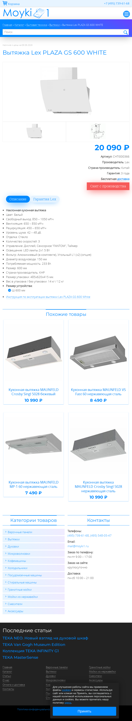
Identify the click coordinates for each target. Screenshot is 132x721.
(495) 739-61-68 (78, 535)
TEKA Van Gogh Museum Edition (34, 644)
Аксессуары (15, 611)
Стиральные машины (22, 582)
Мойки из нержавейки (23, 597)
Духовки (13, 546)
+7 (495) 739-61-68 (116, 3)
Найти (125, 32)
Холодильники (17, 568)
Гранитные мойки (20, 589)
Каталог (7, 671)
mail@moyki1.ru (78, 546)
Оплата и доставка (14, 684)
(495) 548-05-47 (101, 535)
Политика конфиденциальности (35, 709)
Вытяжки (14, 539)
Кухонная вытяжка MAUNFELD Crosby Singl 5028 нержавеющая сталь (98, 486)
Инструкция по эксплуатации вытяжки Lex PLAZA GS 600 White (48, 297)
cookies (66, 689)
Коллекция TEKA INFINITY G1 (31, 651)
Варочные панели (20, 532)
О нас (6, 680)
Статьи (7, 676)
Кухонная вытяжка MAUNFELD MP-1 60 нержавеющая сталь (34, 484)
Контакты (8, 689)
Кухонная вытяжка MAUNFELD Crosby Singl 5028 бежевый (34, 392)
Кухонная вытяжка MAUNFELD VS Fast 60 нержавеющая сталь (98, 392)
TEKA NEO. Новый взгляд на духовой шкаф (45, 638)
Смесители (15, 604)
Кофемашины (17, 561)
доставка (123, 179)
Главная (7, 667)
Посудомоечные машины (25, 575)
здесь (67, 702)
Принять (84, 711)
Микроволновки (19, 554)
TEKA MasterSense (20, 657)
